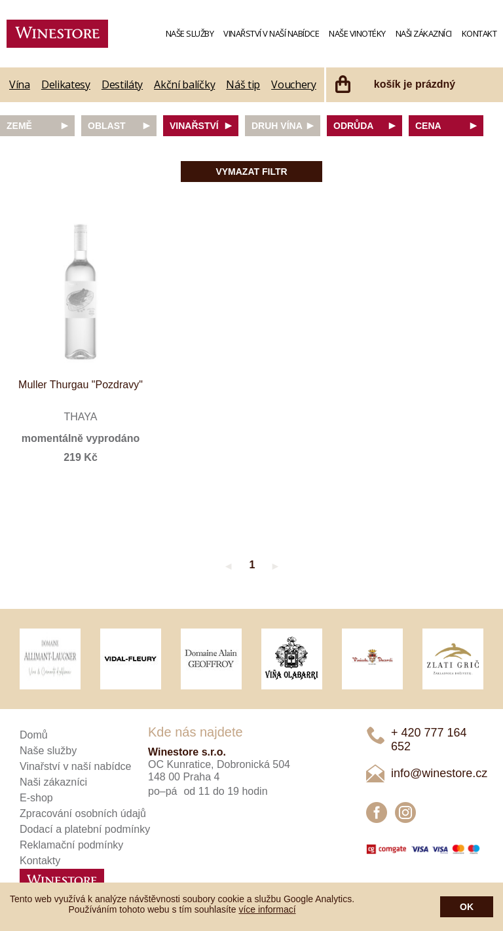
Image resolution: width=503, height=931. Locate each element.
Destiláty (122, 84)
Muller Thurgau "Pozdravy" (80, 384)
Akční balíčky (184, 84)
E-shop (36, 797)
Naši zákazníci (424, 33)
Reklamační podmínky (71, 844)
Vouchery (293, 84)
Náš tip (243, 84)
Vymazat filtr (251, 171)
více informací (266, 909)
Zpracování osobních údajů (83, 813)
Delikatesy (65, 84)
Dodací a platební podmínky (85, 829)
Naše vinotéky (357, 33)
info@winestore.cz (439, 773)
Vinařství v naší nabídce (271, 33)
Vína (19, 84)
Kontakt (479, 33)
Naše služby (190, 33)
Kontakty (40, 860)
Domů (34, 734)
